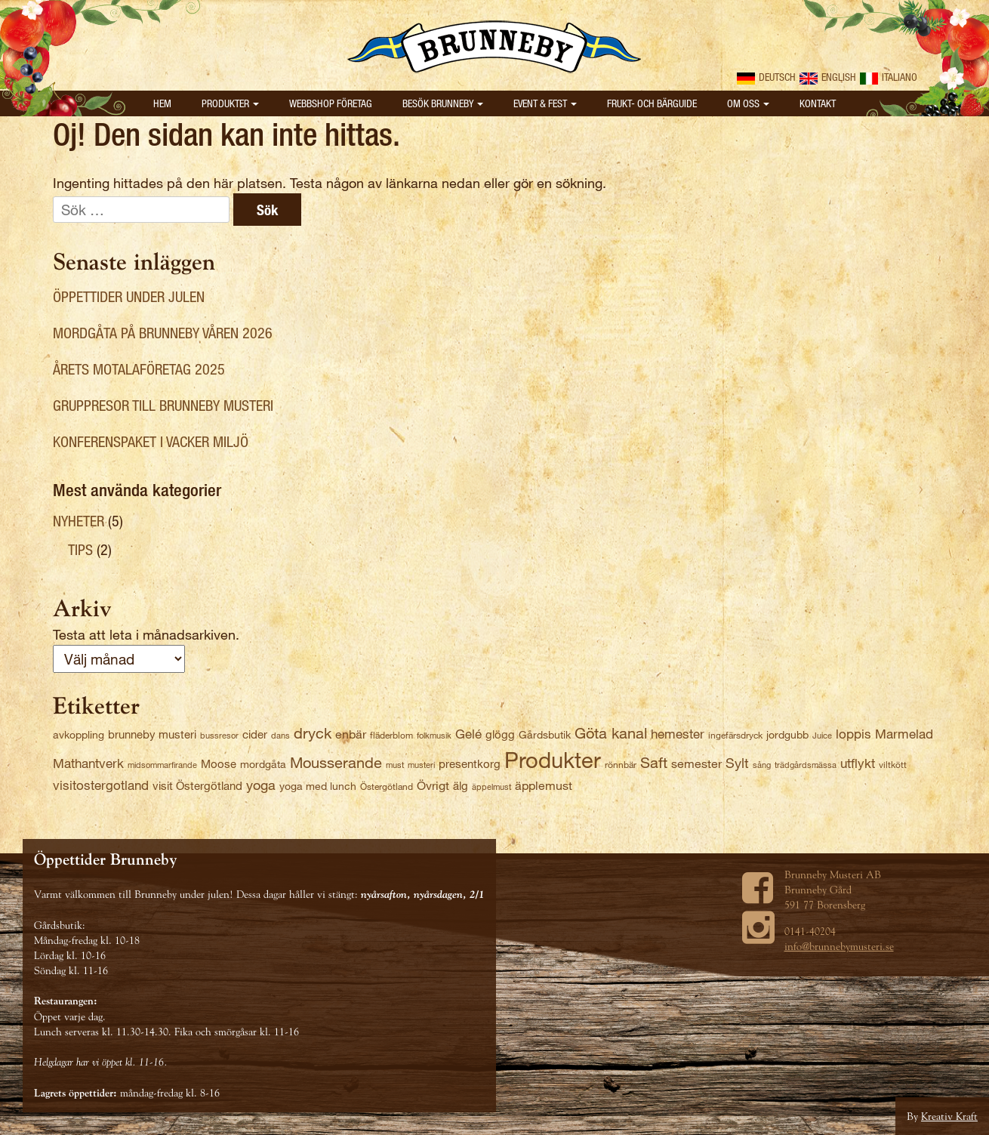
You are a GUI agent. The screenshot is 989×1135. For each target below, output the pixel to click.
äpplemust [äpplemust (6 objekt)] (543, 785)
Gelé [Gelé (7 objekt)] (468, 734)
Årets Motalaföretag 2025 (139, 369)
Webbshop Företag (330, 103)
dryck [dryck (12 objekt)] (312, 733)
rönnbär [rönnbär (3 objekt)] (620, 764)
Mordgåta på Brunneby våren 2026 (163, 332)
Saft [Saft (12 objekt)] (653, 762)
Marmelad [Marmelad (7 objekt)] (904, 734)
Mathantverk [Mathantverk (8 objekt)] (88, 763)
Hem (162, 103)
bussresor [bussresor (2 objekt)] (219, 735)
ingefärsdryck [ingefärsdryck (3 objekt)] (735, 735)
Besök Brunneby (442, 103)
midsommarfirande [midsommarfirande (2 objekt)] (162, 765)
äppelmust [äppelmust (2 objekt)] (491, 786)
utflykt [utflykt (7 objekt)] (857, 763)
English (828, 76)
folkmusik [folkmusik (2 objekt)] (434, 735)
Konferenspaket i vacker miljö (150, 441)
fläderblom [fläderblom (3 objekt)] (391, 735)
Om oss (748, 103)
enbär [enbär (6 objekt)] (350, 733)
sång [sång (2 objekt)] (762, 765)
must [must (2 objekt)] (395, 765)
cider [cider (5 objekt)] (254, 734)
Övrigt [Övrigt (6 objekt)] (433, 785)
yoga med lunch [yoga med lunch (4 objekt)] (317, 785)
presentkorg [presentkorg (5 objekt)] (470, 763)
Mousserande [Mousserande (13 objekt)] (336, 762)
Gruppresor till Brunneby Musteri (163, 405)
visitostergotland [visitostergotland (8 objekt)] (101, 785)
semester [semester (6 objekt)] (696, 763)
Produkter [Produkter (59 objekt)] (552, 759)
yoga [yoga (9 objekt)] (261, 784)
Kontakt (818, 103)
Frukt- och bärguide (652, 103)
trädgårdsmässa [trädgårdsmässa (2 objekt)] (805, 765)
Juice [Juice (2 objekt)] (822, 735)
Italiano (888, 76)
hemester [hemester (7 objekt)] (677, 734)
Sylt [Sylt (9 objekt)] (737, 762)
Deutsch (766, 76)
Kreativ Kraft (949, 1116)
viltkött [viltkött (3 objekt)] (893, 764)
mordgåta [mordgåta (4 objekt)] (263, 763)
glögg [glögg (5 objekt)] (500, 734)
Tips (80, 549)
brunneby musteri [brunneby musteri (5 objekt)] (152, 734)
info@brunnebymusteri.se (839, 946)
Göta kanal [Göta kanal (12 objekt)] (611, 733)
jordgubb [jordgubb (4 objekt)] (787, 734)
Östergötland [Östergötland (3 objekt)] (386, 786)
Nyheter (78, 520)
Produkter (230, 103)
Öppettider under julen (129, 296)
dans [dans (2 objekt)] (280, 735)
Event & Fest (545, 103)
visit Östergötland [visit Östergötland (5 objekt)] (197, 785)
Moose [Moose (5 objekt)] (218, 763)
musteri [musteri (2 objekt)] (421, 765)
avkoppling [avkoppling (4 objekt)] (78, 734)
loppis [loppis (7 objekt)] (853, 734)
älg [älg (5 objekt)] (460, 785)
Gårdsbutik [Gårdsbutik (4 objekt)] (545, 734)
